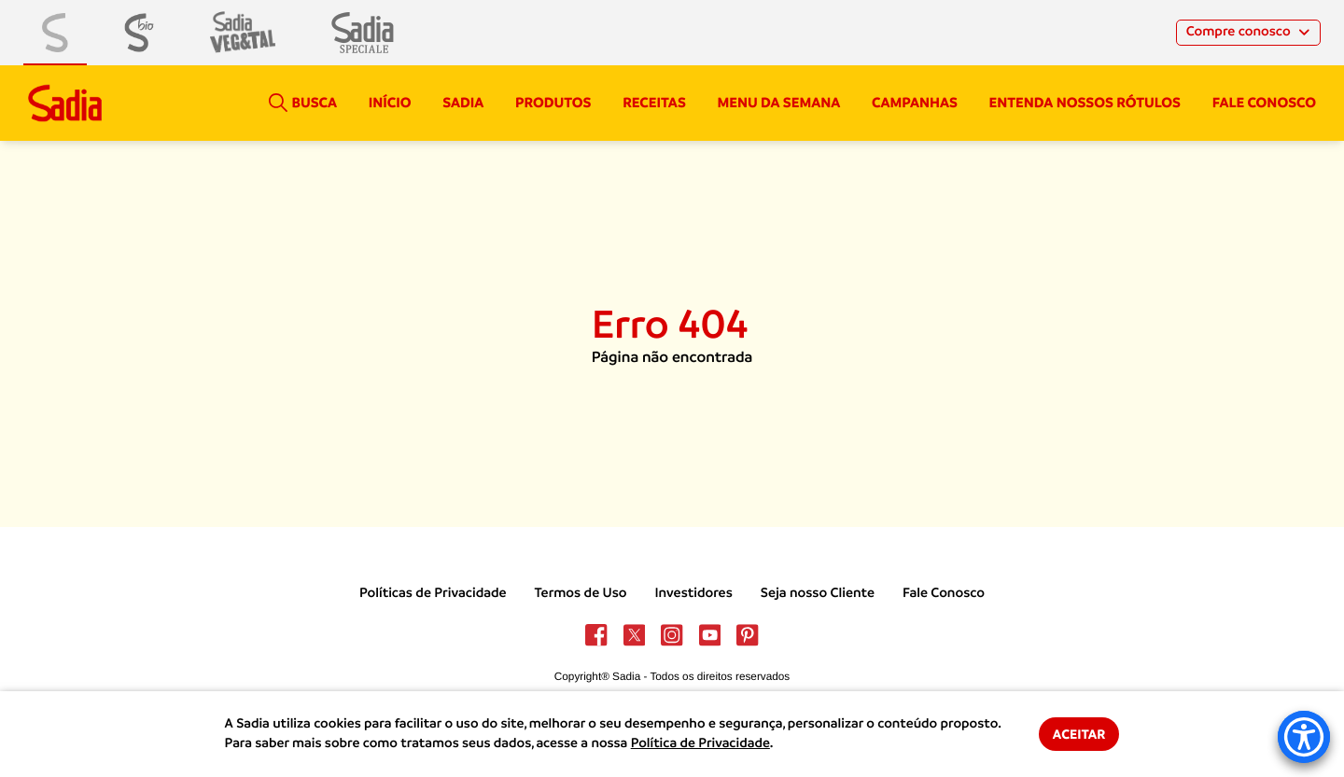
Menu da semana (779, 102)
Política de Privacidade (700, 743)
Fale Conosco (944, 593)
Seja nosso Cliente (818, 593)
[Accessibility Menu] (1304, 737)
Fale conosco (1264, 102)
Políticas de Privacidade (433, 593)
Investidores (693, 593)
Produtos (553, 102)
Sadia (462, 102)
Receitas (654, 102)
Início (390, 102)
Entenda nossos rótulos (1085, 102)
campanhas (915, 102)
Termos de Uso (581, 593)
